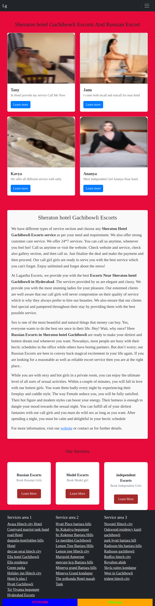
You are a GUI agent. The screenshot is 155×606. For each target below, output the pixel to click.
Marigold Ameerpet (70, 557)
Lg (4, 5)
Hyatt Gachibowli (20, 584)
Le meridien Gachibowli (73, 540)
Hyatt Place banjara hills (73, 524)
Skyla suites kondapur (120, 568)
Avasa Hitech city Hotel (24, 524)
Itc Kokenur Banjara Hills (74, 535)
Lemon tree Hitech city (72, 551)
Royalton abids (115, 562)
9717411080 (40, 602)
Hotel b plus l (17, 579)
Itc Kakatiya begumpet (72, 529)
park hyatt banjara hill (120, 540)
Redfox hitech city (117, 557)
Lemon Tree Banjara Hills (74, 546)
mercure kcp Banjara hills (74, 562)
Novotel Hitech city (118, 524)
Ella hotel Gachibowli (23, 557)
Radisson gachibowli (119, 551)
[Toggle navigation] (147, 6)
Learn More (29, 493)
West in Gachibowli (118, 573)
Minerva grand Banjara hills (76, 568)
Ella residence (17, 562)
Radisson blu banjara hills (123, 546)
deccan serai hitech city (24, 551)
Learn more (20, 104)
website (66, 428)
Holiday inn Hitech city (24, 573)
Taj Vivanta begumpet (23, 590)
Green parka (16, 568)
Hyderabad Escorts (21, 595)
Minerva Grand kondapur (74, 573)
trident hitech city (117, 579)
